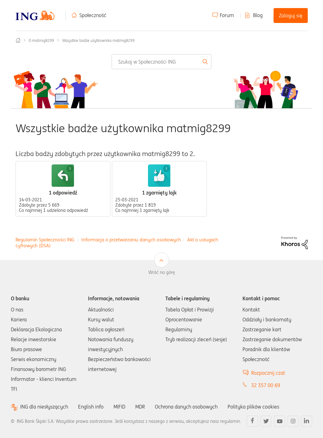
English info (91, 407)
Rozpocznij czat (268, 373)
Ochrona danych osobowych (186, 407)
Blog (258, 15)
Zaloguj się (290, 15)
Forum (227, 15)
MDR (140, 407)
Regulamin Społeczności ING (45, 240)
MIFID (119, 407)
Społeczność (92, 15)
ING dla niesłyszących (44, 407)
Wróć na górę (161, 272)
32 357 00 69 (265, 385)
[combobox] (161, 61)
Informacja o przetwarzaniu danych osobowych (131, 240)
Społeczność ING (18, 40)
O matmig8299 (41, 40)
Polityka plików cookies (253, 407)
